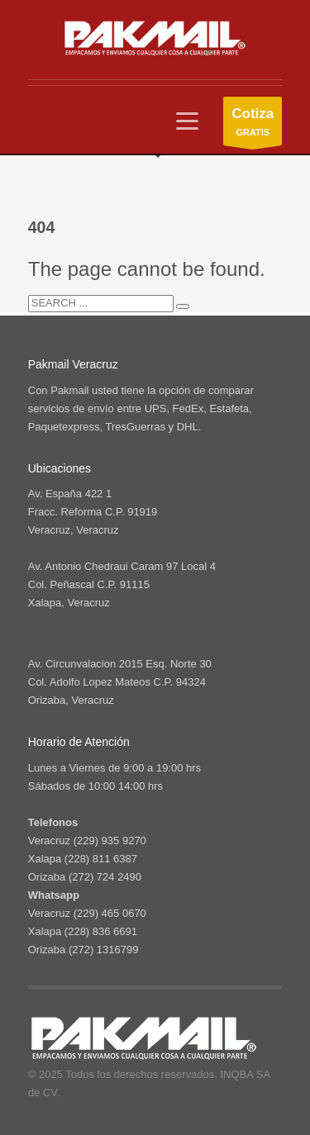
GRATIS (252, 125)
